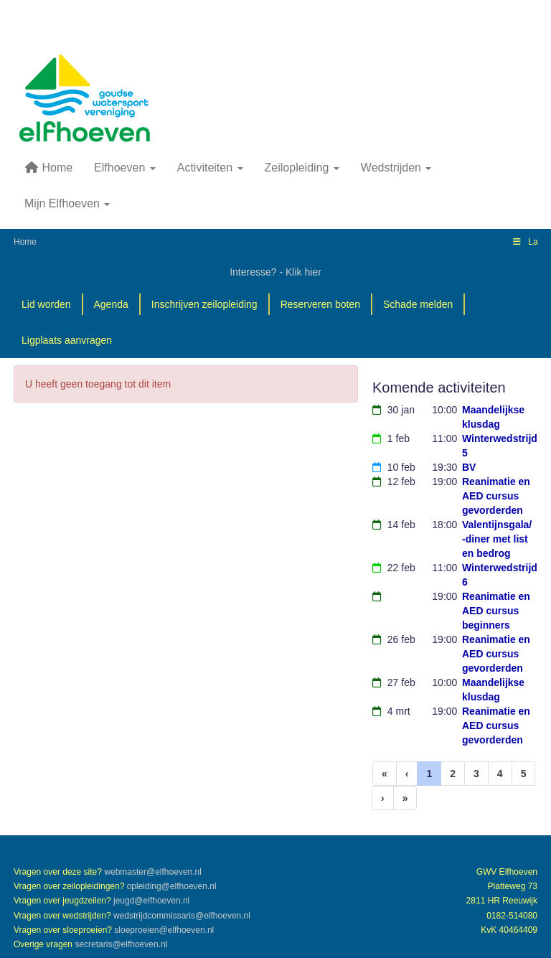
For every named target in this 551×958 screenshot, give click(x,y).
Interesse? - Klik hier (275, 272)
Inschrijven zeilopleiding (204, 304)
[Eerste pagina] (384, 773)
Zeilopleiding (302, 167)
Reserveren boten (320, 304)
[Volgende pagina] (383, 798)
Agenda (111, 304)
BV (469, 467)
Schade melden (418, 304)
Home (48, 167)
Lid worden (46, 304)
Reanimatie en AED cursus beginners (496, 611)
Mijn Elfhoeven (67, 203)
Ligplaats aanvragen (67, 340)
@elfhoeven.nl (153, 872)
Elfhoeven (125, 167)
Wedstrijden (396, 167)
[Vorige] (407, 773)
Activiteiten (210, 167)
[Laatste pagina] (405, 798)
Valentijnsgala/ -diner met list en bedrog (497, 539)
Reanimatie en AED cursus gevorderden (496, 496)
